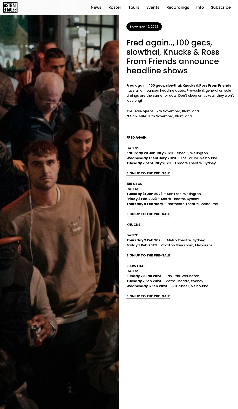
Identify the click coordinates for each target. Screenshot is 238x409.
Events (152, 7)
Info (200, 7)
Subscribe (221, 7)
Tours (133, 7)
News (96, 7)
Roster (114, 7)
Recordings (177, 7)
